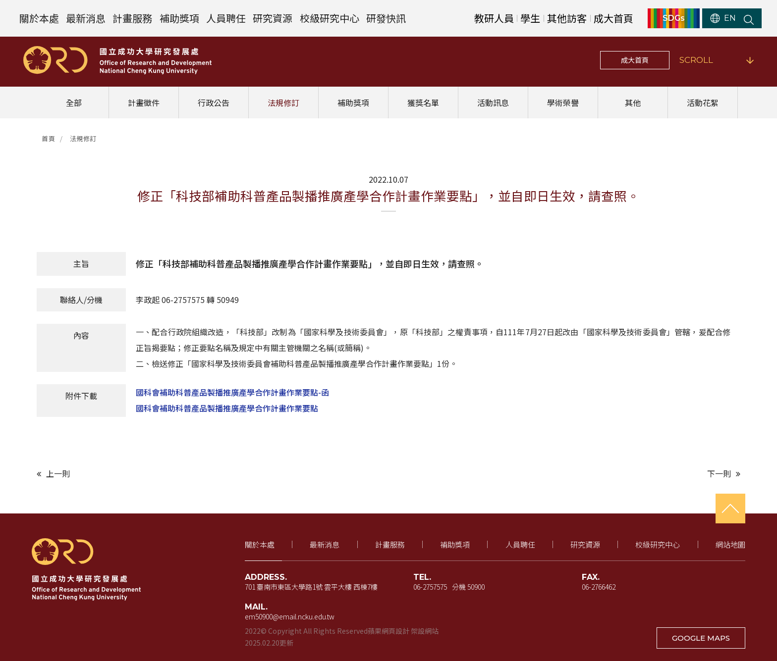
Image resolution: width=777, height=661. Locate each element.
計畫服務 (132, 18)
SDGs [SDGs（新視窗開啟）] (674, 18)
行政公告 (213, 102)
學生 (530, 18)
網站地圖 (730, 544)
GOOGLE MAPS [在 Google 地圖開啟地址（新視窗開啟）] (701, 638)
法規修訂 (283, 102)
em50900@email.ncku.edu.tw (289, 616)
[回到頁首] (730, 508)
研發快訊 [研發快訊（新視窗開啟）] (386, 18)
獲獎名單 (423, 102)
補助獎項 (179, 18)
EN (723, 18)
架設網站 (425, 631)
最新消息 (86, 18)
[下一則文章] (566, 473)
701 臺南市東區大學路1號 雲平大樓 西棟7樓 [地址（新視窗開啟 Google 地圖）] (311, 587)
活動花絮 (703, 102)
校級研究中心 (329, 18)
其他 (633, 102)
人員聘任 (226, 18)
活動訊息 (493, 102)
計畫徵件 (144, 102)
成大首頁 (635, 60)
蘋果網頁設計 (388, 631)
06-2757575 (430, 587)
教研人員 (494, 18)
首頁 (48, 138)
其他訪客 (567, 18)
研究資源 (272, 18)
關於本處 (39, 18)
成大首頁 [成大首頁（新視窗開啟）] (613, 18)
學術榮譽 (563, 102)
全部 (74, 102)
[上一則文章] (210, 473)
